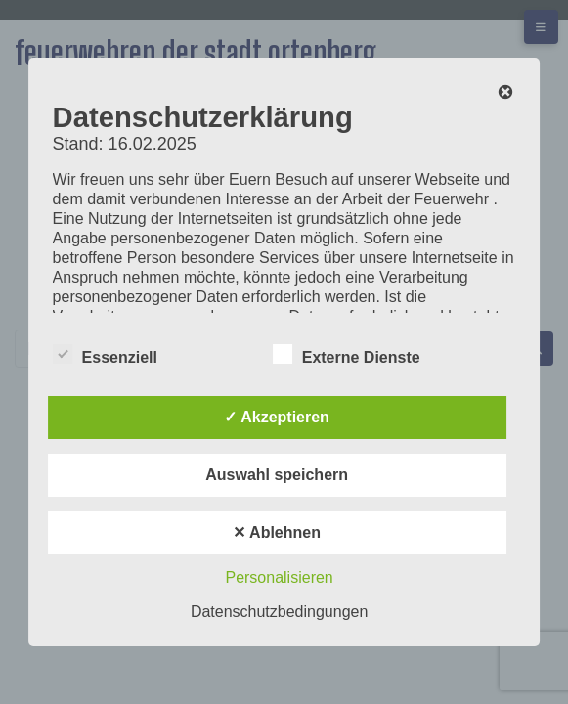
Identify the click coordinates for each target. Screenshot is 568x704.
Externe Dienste (346, 354)
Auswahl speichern (276, 474)
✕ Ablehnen (277, 532)
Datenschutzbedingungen (279, 611)
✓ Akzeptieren (276, 417)
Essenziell (105, 354)
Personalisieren (278, 577)
